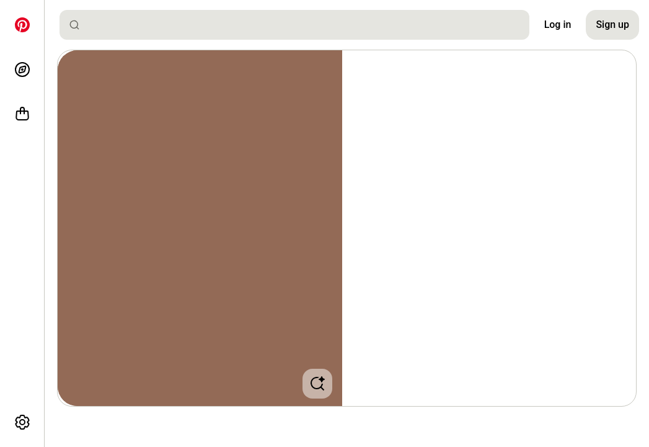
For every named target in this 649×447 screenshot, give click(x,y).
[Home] (22, 25)
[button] (200, 228)
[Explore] (22, 69)
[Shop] (22, 114)
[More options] (22, 422)
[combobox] (299, 25)
